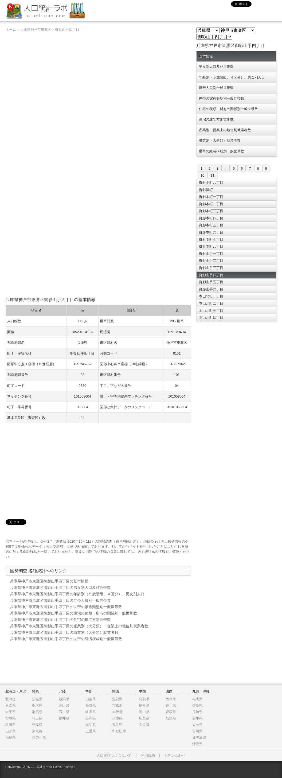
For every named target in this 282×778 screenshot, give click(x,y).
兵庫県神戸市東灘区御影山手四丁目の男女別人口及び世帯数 (60, 587)
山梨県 (90, 699)
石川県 (64, 712)
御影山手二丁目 (211, 261)
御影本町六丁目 (211, 232)
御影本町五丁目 (211, 225)
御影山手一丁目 (211, 254)
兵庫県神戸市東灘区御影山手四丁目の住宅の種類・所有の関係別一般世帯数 (73, 613)
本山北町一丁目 (211, 296)
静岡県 (90, 718)
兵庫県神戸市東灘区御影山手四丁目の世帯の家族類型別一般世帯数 (66, 607)
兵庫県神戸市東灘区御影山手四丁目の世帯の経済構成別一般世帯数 (66, 639)
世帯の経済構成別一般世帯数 (221, 151)
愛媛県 (171, 712)
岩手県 (10, 712)
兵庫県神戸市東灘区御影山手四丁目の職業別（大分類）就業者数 (64, 632)
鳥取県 (144, 699)
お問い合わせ (174, 755)
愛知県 (90, 725)
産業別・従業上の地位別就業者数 (225, 130)
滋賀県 (117, 699)
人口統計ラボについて (114, 755)
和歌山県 (119, 731)
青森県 (10, 705)
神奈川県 (39, 738)
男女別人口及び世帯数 (216, 67)
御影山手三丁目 (211, 268)
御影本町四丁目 (211, 218)
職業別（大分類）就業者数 (220, 140)
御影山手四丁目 (67, 30)
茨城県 (37, 699)
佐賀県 (197, 705)
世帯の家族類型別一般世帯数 (221, 98)
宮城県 (10, 718)
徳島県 (171, 699)
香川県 (171, 705)
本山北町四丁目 (211, 318)
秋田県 (10, 725)
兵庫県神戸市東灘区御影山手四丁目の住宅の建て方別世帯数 (60, 619)
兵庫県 (117, 718)
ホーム (11, 30)
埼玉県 (37, 718)
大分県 (197, 725)
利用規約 (148, 755)
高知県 (171, 718)
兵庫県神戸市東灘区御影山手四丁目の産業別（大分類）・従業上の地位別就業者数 (79, 626)
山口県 (144, 725)
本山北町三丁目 (211, 311)
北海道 (10, 699)
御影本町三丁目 (211, 211)
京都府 (117, 705)
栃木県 (37, 705)
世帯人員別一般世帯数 (216, 88)
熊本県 (197, 718)
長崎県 (197, 712)
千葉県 (37, 725)
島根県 (144, 705)
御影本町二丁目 (211, 204)
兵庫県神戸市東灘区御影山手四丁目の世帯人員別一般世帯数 (60, 600)
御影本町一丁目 (211, 197)
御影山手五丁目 (211, 282)
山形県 (10, 731)
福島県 (10, 738)
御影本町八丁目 (211, 246)
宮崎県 (197, 731)
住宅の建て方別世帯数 (216, 119)
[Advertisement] (98, 256)
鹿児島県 (199, 738)
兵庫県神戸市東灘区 (35, 30)
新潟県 (64, 699)
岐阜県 (90, 712)
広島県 (144, 718)
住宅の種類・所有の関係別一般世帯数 (228, 109)
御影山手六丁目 (211, 289)
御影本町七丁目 (211, 240)
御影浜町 (206, 190)
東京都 (37, 731)
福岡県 (197, 699)
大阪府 (117, 712)
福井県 (64, 718)
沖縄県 (197, 744)
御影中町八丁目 (211, 183)
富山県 (64, 705)
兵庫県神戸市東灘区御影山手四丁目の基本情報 (49, 581)
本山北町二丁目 (211, 303)
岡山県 (144, 712)
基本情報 (206, 56)
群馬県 (37, 712)
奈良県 (117, 725)
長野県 (90, 705)
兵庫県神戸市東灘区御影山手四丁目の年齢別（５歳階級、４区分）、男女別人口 (77, 594)
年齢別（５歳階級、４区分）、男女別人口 (232, 77)
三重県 (90, 731)
